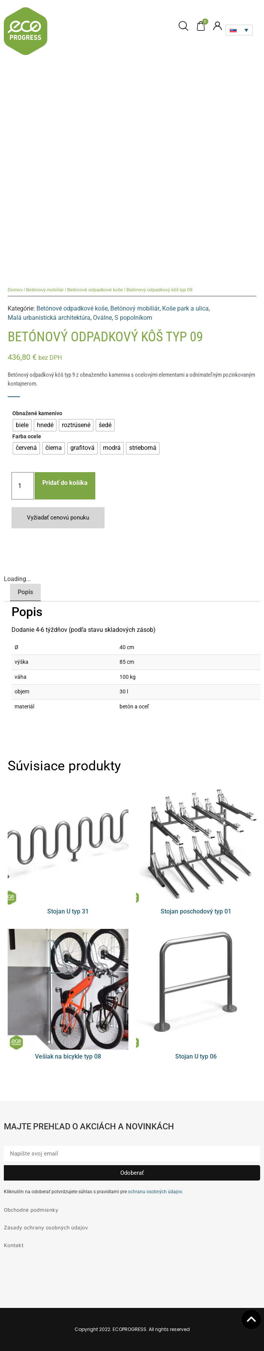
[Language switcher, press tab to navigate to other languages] (239, 30)
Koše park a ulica (185, 308)
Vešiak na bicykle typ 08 (68, 1056)
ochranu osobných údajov (155, 1191)
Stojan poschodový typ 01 (196, 911)
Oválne (102, 317)
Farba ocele (26, 436)
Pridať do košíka (65, 482)
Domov (15, 289)
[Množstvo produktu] (23, 485)
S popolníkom (133, 317)
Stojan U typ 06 (196, 1056)
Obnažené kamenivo (37, 413)
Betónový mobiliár (45, 289)
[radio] (22, 425)
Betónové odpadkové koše (95, 289)
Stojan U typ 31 (68, 911)
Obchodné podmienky (31, 1209)
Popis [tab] (25, 592)
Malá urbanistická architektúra (49, 317)
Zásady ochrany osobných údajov (46, 1227)
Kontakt (13, 1245)
